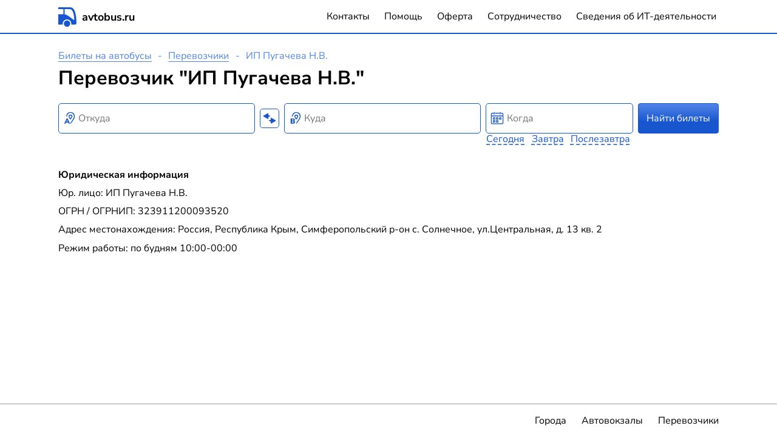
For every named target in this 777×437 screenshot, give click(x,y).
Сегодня (505, 139)
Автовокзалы (612, 420)
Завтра (548, 139)
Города (550, 420)
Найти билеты (678, 118)
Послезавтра (600, 139)
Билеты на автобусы (105, 56)
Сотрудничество (524, 16)
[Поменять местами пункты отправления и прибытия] (269, 118)
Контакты (348, 16)
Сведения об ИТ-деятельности (646, 16)
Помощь (403, 16)
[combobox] (156, 118)
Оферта (455, 16)
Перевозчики (198, 56)
